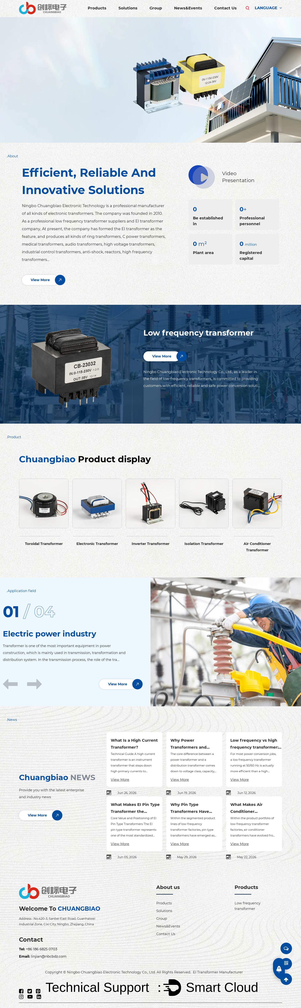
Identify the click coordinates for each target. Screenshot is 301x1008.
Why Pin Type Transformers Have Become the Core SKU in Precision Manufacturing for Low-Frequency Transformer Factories (195, 808)
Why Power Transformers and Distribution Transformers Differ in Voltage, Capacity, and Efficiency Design (193, 744)
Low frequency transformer (198, 332)
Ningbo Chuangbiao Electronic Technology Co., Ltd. (111, 972)
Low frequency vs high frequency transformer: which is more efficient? (255, 744)
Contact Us (225, 8)
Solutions (127, 8)
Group (156, 8)
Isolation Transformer (203, 543)
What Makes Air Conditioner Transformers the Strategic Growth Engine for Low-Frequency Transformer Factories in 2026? (255, 808)
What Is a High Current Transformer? (134, 743)
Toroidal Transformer (44, 543)
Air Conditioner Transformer (257, 546)
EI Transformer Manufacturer (218, 972)
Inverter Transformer (151, 543)
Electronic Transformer (97, 543)
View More (120, 779)
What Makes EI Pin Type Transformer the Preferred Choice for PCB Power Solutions (136, 808)
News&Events (188, 8)
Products (97, 8)
